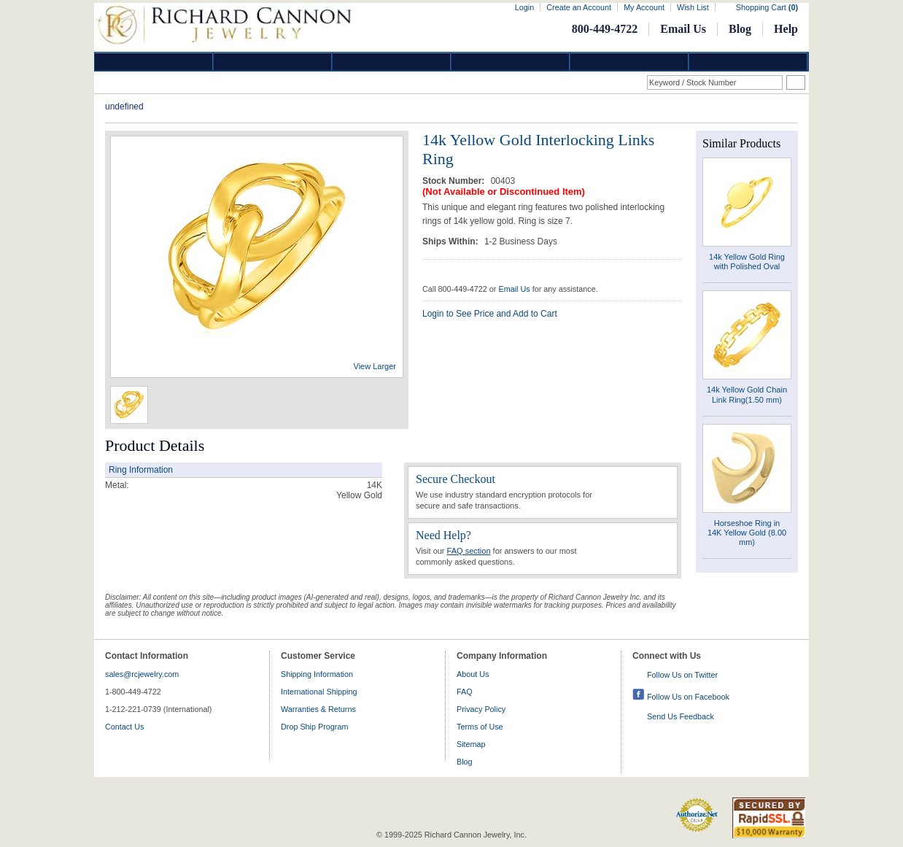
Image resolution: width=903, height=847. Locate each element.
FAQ (465, 691)
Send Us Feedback (680, 716)
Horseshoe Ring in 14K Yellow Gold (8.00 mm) (747, 532)
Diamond (154, 62)
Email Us (683, 29)
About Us (473, 674)
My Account (644, 7)
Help (786, 29)
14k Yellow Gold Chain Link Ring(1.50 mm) (747, 394)
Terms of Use (480, 726)
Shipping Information (317, 674)
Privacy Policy (481, 709)
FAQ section (469, 550)
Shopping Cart (767, 7)
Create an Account (578, 7)
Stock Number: (454, 181)
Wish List (693, 7)
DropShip (748, 62)
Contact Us (124, 726)
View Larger (375, 366)
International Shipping (319, 691)
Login (524, 7)
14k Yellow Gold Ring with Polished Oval (747, 261)
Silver (392, 62)
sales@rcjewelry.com (142, 674)
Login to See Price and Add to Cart (489, 314)
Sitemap (471, 744)
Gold (273, 62)
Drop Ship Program (314, 726)
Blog (740, 29)
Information (629, 62)
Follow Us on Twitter (682, 674)
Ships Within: (451, 241)
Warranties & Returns (318, 709)
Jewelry (511, 62)
